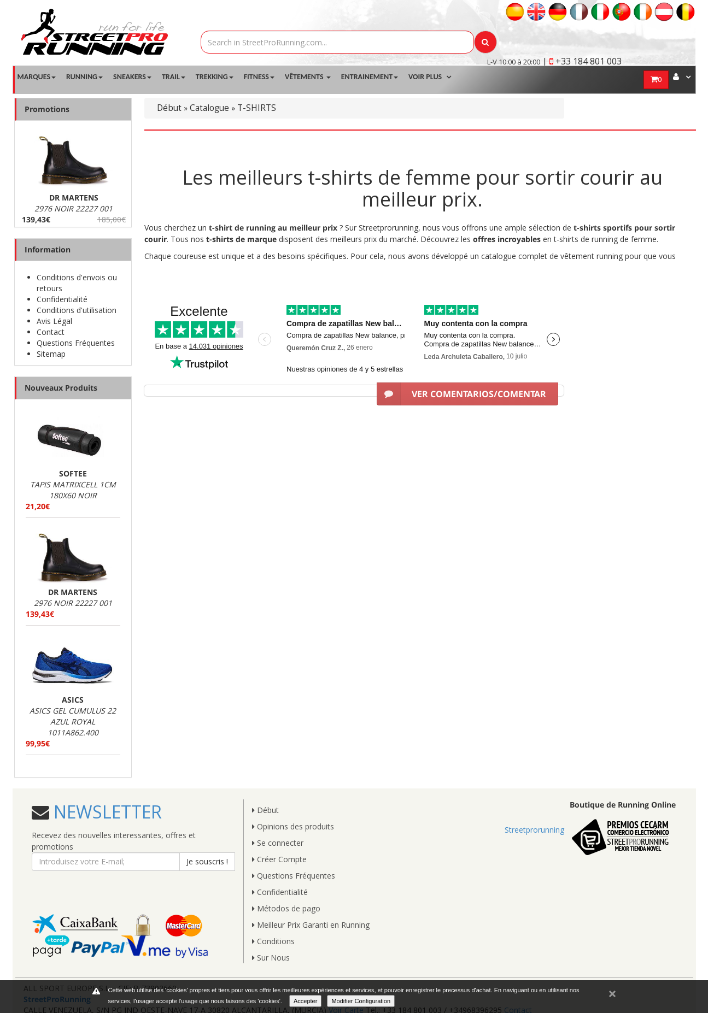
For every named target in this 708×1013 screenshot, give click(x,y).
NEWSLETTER (105, 811)
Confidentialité (62, 299)
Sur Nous (271, 957)
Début (169, 108)
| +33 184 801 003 (582, 61)
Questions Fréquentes (76, 343)
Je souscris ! (207, 861)
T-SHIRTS (256, 108)
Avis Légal (54, 321)
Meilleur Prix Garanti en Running (311, 925)
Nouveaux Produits (61, 387)
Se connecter (277, 843)
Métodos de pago (286, 908)
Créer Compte (279, 859)
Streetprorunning (534, 829)
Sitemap (51, 354)
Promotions (47, 109)
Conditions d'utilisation (76, 310)
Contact (51, 332)
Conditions (273, 941)
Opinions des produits (293, 826)
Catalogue (209, 108)
